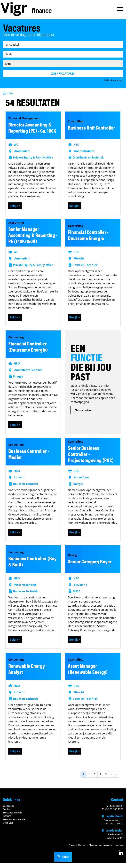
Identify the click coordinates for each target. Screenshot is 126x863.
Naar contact (84, 410)
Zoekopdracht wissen (113, 80)
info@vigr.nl (115, 805)
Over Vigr (8, 822)
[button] (120, 9)
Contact (7, 809)
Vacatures (8, 805)
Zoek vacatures (63, 73)
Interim (7, 816)
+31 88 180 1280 (112, 809)
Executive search (12, 812)
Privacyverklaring (76, 844)
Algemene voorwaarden (100, 844)
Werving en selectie (14, 819)
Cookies (119, 844)
